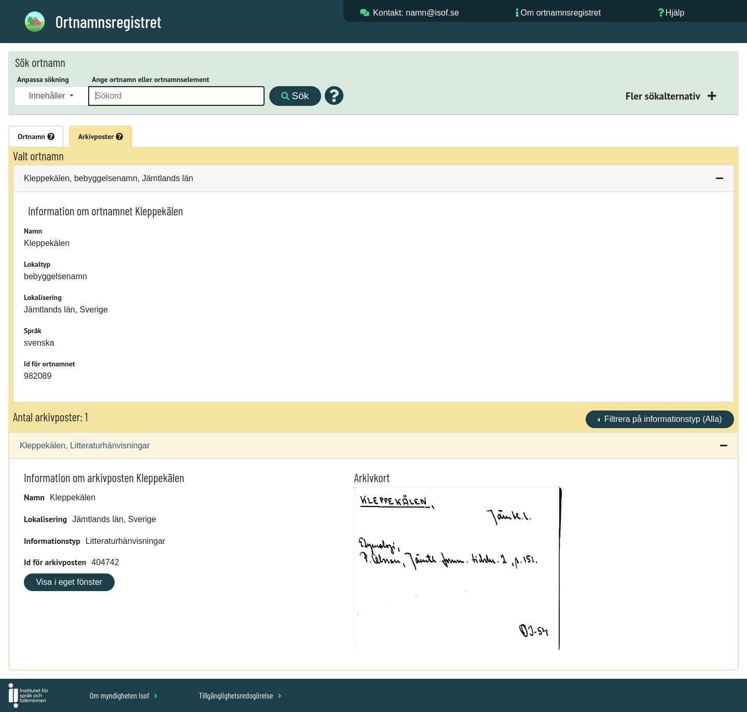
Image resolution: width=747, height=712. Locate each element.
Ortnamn (36, 136)
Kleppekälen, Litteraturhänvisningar (85, 445)
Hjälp (675, 12)
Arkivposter (100, 136)
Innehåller (48, 95)
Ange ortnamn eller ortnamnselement (150, 79)
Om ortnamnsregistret (560, 12)
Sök (295, 95)
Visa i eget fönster (69, 582)
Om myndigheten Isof (124, 695)
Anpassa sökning (43, 79)
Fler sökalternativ (664, 95)
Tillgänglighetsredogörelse (240, 695)
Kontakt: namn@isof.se (416, 12)
